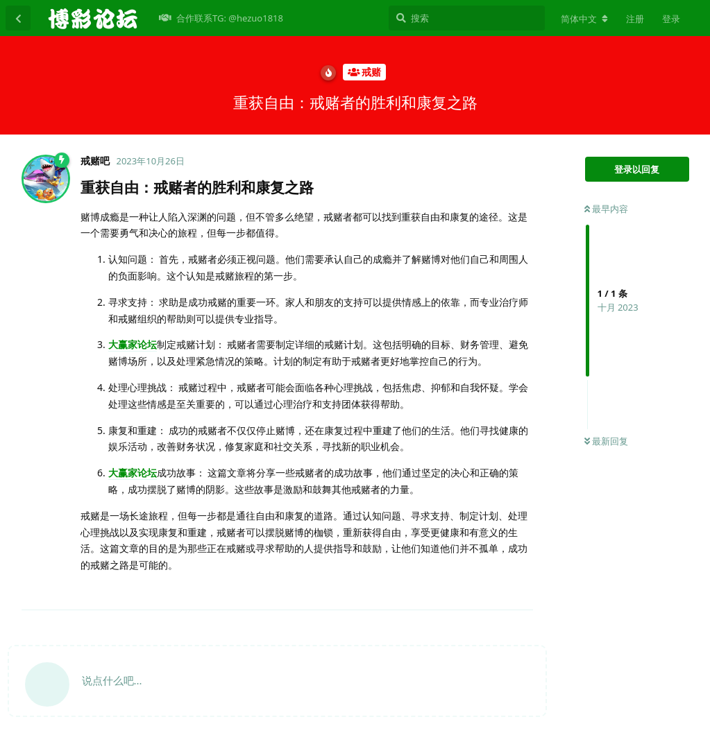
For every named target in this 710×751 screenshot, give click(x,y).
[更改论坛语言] (584, 18)
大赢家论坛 (132, 344)
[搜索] (467, 18)
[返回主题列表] (18, 18)
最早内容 (606, 208)
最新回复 (606, 441)
